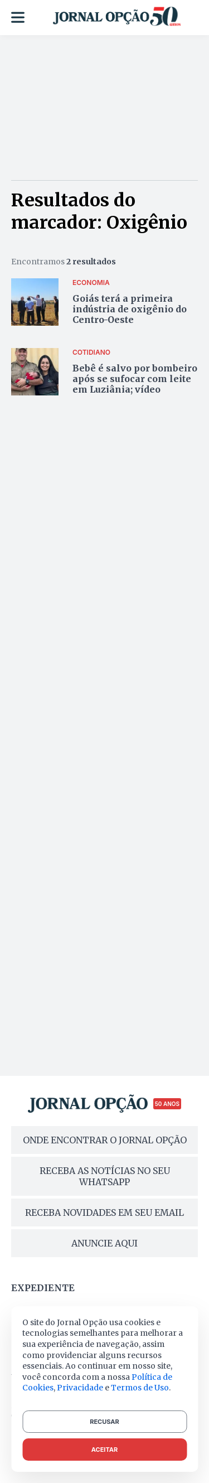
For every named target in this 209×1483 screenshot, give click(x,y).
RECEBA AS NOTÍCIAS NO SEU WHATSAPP (105, 1176)
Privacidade (80, 1388)
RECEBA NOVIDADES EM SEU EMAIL (104, 1212)
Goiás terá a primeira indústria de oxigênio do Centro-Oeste (129, 309)
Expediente (43, 1287)
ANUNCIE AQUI (104, 1243)
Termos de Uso (140, 1388)
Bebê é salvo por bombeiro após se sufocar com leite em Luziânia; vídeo (134, 379)
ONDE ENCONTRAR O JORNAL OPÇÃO (105, 1140)
